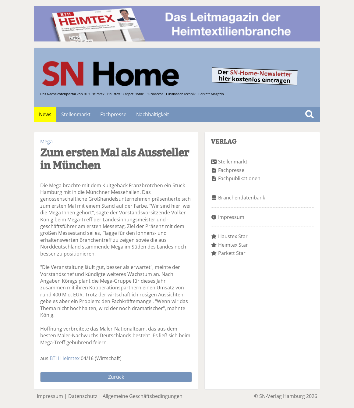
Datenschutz (82, 396)
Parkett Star (232, 253)
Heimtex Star (233, 245)
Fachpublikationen (239, 178)
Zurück (116, 377)
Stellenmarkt (75, 114)
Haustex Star (233, 236)
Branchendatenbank (241, 197)
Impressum (231, 217)
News (45, 114)
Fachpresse (113, 114)
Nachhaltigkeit (152, 114)
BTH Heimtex (65, 358)
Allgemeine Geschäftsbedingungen (142, 396)
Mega (46, 141)
